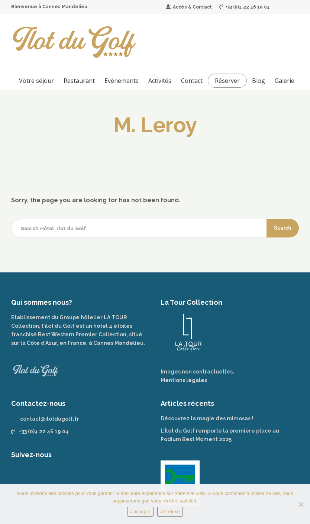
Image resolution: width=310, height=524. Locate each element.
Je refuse (170, 511)
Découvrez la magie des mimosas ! (207, 418)
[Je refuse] (300, 504)
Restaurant (79, 81)
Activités (159, 81)
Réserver (227, 80)
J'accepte (140, 511)
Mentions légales (184, 380)
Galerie (284, 81)
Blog (258, 81)
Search (282, 227)
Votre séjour (36, 81)
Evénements (121, 81)
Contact (192, 81)
